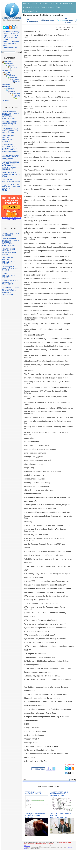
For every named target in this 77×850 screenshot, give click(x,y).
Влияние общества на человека (10, 234)
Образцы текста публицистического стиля (11, 174)
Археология (8, 62)
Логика (8, 74)
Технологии (12, 90)
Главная (26, 3)
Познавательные (67, 3)
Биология (9, 63)
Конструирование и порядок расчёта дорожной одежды (59, 793)
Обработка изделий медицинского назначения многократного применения (10, 165)
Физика (12, 91)
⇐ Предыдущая (47, 20)
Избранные (36, 3)
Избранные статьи (10, 34)
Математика (14, 77)
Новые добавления (11, 41)
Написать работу (10, 47)
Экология (5, 100)
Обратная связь (9, 43)
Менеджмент (16, 79)
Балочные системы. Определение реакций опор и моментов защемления (11, 291)
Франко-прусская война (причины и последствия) (10, 130)
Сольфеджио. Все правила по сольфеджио (10, 282)
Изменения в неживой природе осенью (10, 268)
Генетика (11, 65)
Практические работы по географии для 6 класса (9, 251)
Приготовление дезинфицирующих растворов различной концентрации (10, 115)
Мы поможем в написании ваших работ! (11, 218)
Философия (15, 93)
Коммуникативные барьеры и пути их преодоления (10, 156)
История (7, 72)
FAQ (5, 45)
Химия (17, 97)
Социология (10, 88)
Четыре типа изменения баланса (11, 180)
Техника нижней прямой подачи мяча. (9, 123)
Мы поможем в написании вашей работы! (43, 843)
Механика (16, 81)
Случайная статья (10, 36)
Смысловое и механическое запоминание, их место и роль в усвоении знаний (10, 148)
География (13, 67)
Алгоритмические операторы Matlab (33, 793)
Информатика (7, 70)
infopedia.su (27, 846)
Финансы (16, 95)
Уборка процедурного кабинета (8, 275)
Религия (7, 86)
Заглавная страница (11, 32)
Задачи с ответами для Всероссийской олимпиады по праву (11, 187)
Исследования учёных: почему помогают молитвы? (35, 815)
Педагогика (6, 85)
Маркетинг (11, 76)
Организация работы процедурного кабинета (8, 138)
